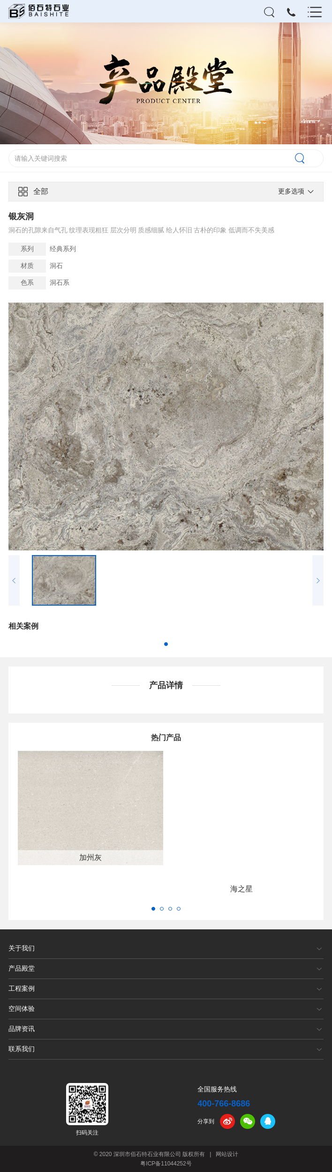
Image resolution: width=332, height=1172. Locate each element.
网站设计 (227, 1154)
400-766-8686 (223, 1103)
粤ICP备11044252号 (165, 1163)
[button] (166, 644)
